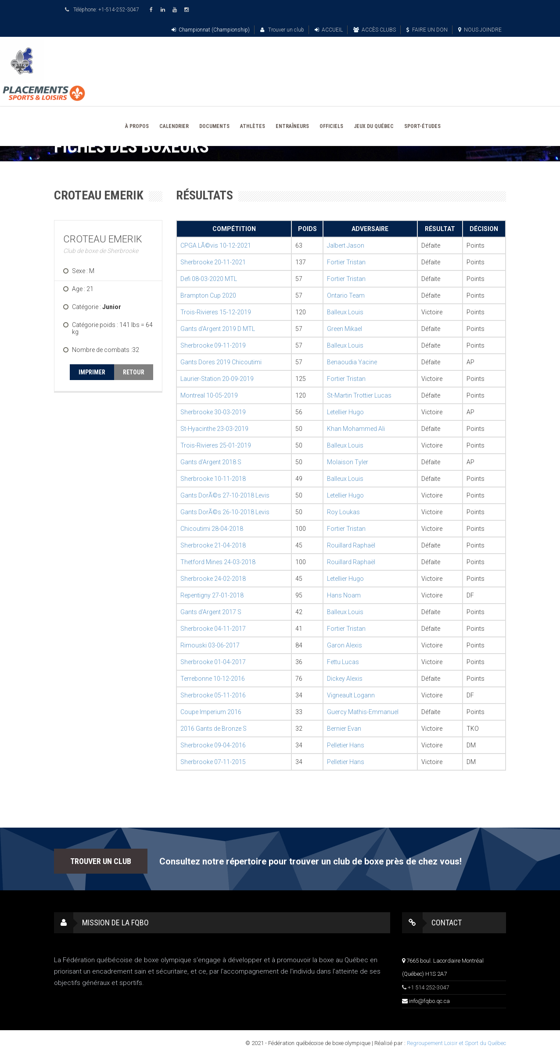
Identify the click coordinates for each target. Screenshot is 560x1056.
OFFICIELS (331, 126)
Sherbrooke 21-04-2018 (213, 545)
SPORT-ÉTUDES (422, 126)
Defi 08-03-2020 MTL (208, 278)
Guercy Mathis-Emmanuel (362, 711)
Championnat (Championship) (211, 30)
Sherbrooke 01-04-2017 (213, 661)
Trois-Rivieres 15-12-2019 (215, 312)
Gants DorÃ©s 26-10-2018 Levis (224, 512)
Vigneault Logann (351, 695)
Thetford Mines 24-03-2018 (217, 561)
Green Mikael (344, 328)
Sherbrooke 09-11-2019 (213, 345)
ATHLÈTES (252, 126)
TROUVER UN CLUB (100, 861)
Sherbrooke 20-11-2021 (213, 262)
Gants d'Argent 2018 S (210, 462)
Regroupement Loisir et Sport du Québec (456, 1043)
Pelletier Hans (345, 745)
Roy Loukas (343, 512)
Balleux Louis (345, 312)
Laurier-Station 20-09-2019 (217, 378)
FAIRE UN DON (427, 30)
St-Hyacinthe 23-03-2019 (214, 428)
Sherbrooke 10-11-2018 (213, 478)
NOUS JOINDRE (480, 30)
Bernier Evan (344, 728)
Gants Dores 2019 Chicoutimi (221, 362)
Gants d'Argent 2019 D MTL (217, 328)
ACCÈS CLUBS (374, 30)
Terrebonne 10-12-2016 (212, 678)
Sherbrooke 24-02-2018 (213, 578)
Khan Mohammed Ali (356, 428)
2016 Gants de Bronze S (213, 728)
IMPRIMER (92, 372)
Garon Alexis (344, 645)
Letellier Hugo (345, 412)
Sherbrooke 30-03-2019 (213, 412)
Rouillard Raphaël (351, 545)
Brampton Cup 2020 (208, 295)
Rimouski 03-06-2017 (210, 645)
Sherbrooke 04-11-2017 (213, 628)
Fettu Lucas (343, 661)
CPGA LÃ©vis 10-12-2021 (215, 245)
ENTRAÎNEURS (292, 126)
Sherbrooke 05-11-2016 (213, 695)
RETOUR (133, 372)
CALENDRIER (174, 126)
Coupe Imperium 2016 (210, 711)
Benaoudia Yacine (352, 362)
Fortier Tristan (346, 262)
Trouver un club (282, 30)
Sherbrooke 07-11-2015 (213, 761)
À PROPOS (137, 126)
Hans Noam (344, 595)
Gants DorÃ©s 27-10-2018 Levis (224, 495)
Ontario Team (346, 295)
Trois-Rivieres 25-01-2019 (215, 445)
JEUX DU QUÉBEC (374, 126)
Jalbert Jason (345, 245)
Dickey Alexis (345, 678)
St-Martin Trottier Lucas (359, 395)
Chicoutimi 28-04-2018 (211, 528)
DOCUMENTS (214, 126)
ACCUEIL (329, 30)
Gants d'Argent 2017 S (210, 611)
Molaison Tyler (347, 462)
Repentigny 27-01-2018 (212, 595)
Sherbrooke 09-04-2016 (213, 745)
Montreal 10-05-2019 (209, 395)
